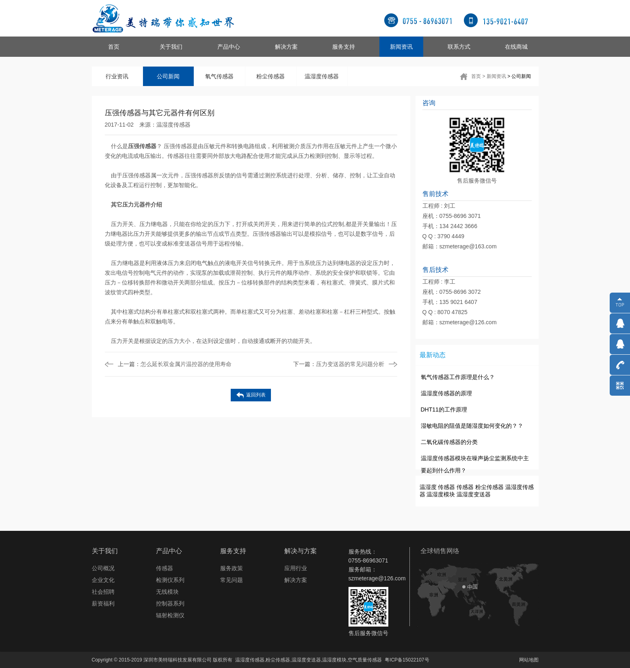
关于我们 (171, 46)
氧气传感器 (219, 76)
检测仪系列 (170, 580)
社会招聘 (103, 591)
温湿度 (428, 487)
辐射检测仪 (170, 615)
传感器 (446, 487)
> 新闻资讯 (494, 76)
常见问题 (231, 580)
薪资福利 (103, 603)
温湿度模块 (440, 494)
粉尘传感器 (270, 76)
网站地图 (529, 660)
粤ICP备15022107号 (407, 660)
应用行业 (295, 568)
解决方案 (286, 46)
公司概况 (103, 568)
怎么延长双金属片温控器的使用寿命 (175, 364)
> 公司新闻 (519, 76)
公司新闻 (168, 76)
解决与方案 (300, 550)
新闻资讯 (401, 46)
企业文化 (103, 580)
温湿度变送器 (474, 494)
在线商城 (516, 46)
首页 (113, 46)
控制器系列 (170, 603)
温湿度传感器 (322, 76)
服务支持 (343, 46)
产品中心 (228, 46)
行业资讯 (117, 76)
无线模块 (167, 591)
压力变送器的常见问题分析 (338, 364)
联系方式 (459, 46)
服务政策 (231, 568)
